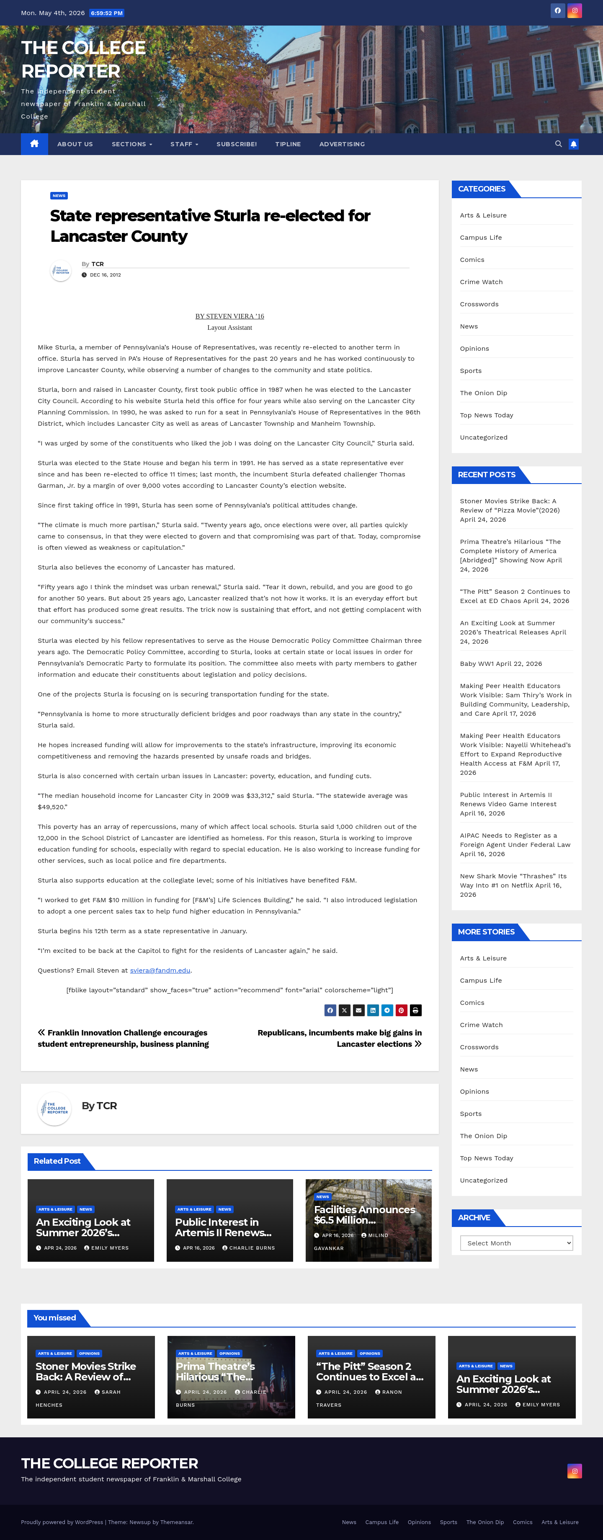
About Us (75, 144)
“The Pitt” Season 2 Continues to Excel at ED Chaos (368, 1376)
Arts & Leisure (55, 1209)
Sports (471, 371)
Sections (130, 144)
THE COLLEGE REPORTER (109, 1463)
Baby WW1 (477, 664)
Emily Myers (106, 1248)
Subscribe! (236, 144)
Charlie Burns (249, 1248)
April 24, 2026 (66, 1392)
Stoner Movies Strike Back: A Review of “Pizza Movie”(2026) (86, 1376)
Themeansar (176, 1522)
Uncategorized (484, 437)
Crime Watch (481, 282)
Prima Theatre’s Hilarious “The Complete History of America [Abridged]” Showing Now (510, 551)
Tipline (288, 144)
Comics (472, 260)
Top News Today (487, 415)
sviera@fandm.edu (160, 970)
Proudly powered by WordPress (63, 1522)
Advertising (342, 144)
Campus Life (481, 237)
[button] (558, 144)
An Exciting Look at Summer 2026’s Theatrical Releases (84, 1232)
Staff (182, 144)
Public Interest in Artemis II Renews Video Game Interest (226, 1232)
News (59, 195)
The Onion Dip (484, 393)
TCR (97, 264)
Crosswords (479, 304)
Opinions (475, 348)
